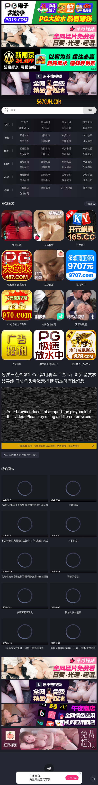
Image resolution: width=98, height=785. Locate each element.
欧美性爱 (87, 148)
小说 (6, 177)
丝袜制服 (45, 140)
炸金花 (45, 127)
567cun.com (48, 102)
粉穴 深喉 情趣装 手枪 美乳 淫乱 (20, 454)
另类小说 (45, 180)
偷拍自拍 (45, 148)
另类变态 (87, 154)
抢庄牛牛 (87, 127)
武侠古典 (87, 174)
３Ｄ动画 (87, 135)
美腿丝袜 (24, 167)
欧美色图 (66, 161)
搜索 (90, 110)
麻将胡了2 (24, 127)
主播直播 (66, 140)
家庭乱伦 (45, 174)
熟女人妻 (24, 140)
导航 (6, 190)
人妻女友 (66, 174)
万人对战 (66, 122)
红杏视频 (87, 187)
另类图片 (87, 167)
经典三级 (45, 154)
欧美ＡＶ (66, 135)
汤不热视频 (66, 187)
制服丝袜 (24, 154)
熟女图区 (66, 167)
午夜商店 (24, 187)
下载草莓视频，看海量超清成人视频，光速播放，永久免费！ (56, 446)
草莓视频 (45, 187)
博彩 (6, 124)
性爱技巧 (87, 180)
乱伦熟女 (66, 154)
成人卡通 (66, 148)
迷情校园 (24, 180)
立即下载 (72, 777)
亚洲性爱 (24, 148)
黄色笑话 (66, 180)
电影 (6, 151)
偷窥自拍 (24, 161)
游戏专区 (87, 122)
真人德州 (45, 122)
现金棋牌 (66, 127)
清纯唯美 (45, 167)
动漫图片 (87, 161)
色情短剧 (24, 193)
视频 (6, 137)
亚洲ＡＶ (24, 135)
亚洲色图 (45, 161)
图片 (6, 164)
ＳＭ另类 (87, 140)
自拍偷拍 (45, 135)
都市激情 (24, 174)
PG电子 (24, 122)
